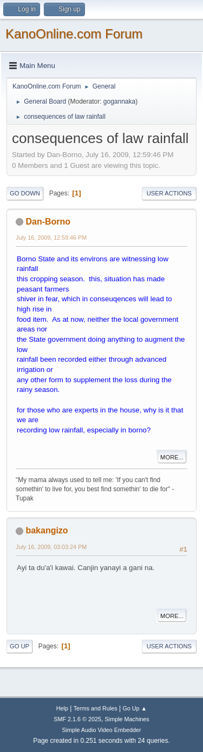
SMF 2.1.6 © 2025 (77, 719)
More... (172, 457)
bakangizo (46, 530)
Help (62, 708)
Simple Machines (127, 719)
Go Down (25, 193)
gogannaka (119, 101)
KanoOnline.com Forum (73, 33)
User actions (169, 193)
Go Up (19, 646)
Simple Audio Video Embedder (101, 730)
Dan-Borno (47, 221)
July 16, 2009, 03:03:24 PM (51, 547)
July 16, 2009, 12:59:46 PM (51, 237)
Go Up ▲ (134, 708)
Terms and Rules (95, 708)
